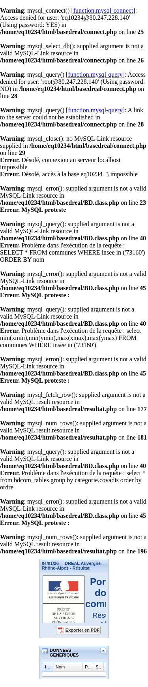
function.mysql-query (95, 74)
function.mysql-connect (103, 10)
